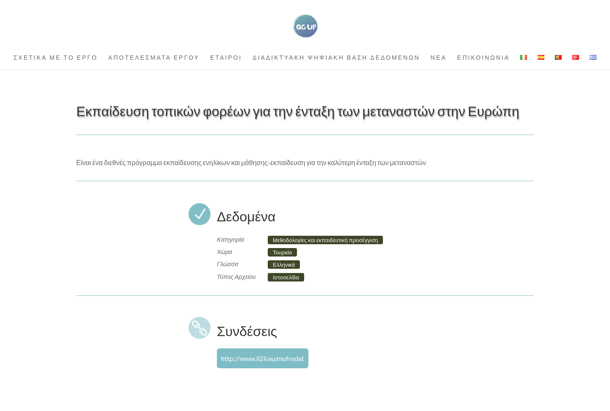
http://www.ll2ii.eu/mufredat (262, 358)
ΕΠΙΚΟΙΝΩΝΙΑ (483, 58)
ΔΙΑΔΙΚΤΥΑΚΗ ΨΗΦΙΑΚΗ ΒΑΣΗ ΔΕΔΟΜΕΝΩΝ (336, 58)
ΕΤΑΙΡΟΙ (226, 58)
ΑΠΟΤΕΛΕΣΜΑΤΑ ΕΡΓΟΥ (154, 58)
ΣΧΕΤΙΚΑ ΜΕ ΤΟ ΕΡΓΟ (56, 58)
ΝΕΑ (439, 58)
